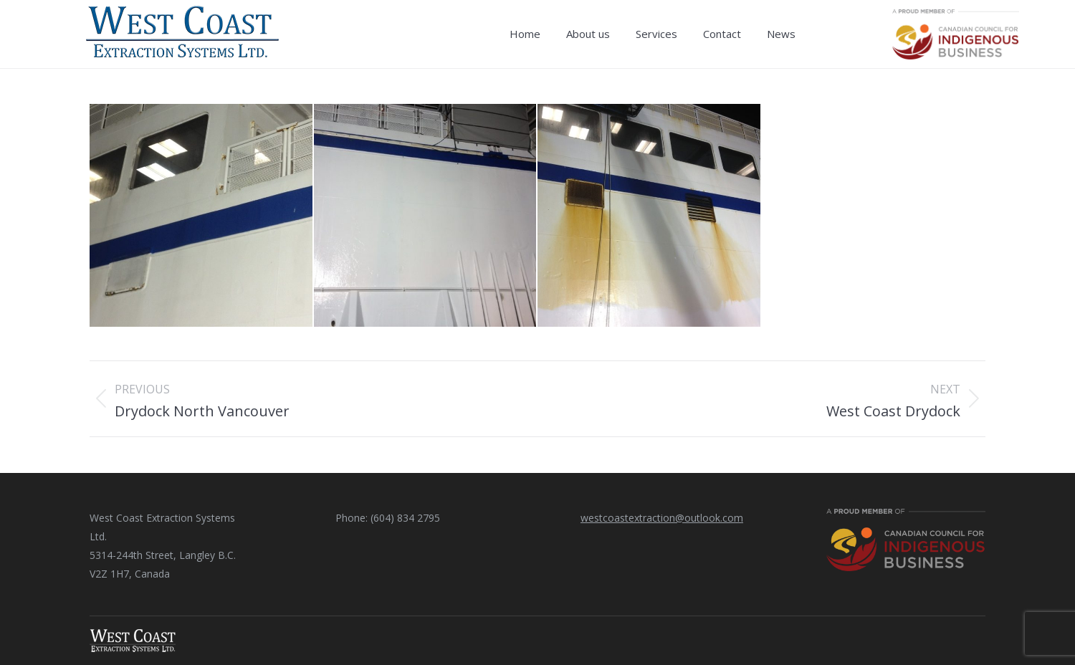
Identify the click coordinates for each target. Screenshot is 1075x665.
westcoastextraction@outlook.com (661, 518)
